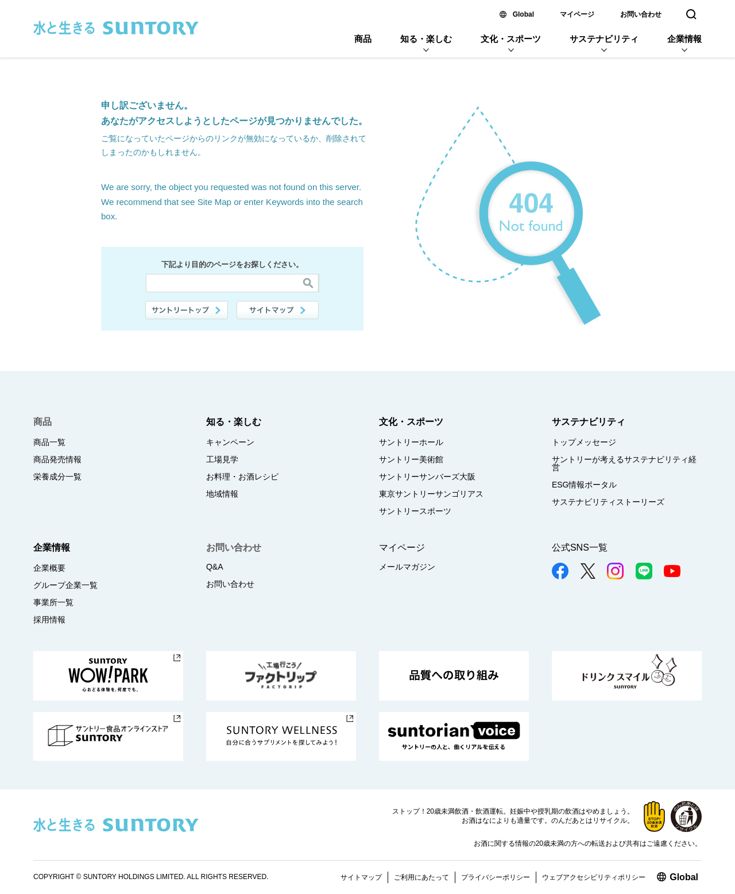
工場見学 (222, 459)
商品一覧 (49, 442)
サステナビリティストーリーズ (608, 501)
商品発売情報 (57, 459)
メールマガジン (407, 566)
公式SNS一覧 (580, 547)
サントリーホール (411, 442)
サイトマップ (278, 310)
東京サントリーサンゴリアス (431, 493)
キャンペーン (230, 442)
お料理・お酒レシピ (242, 476)
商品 (363, 39)
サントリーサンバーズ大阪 (427, 476)
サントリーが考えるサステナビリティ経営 (624, 463)
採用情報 (49, 619)
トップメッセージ (584, 442)
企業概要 (49, 567)
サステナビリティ (604, 39)
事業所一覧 (53, 602)
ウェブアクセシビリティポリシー (593, 877)
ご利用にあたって (421, 877)
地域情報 (222, 493)
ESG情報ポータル (584, 484)
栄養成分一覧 (57, 476)
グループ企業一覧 (65, 585)
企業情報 (684, 39)
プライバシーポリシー (495, 877)
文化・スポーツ (511, 39)
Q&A (214, 566)
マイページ (577, 14)
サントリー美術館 (411, 459)
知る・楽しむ (426, 39)
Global (523, 14)
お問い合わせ (641, 14)
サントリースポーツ (415, 511)
